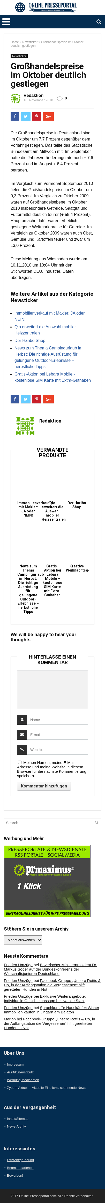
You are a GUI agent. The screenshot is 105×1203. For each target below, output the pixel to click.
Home (15, 42)
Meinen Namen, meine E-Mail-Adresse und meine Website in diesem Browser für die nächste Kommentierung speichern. (51, 769)
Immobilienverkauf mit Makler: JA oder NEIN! (28, 509)
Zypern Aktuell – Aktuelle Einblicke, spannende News (46, 1088)
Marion (10, 1019)
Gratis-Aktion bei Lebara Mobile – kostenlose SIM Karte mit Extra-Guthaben (52, 580)
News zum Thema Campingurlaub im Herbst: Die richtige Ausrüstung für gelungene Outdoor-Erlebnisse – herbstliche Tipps (28, 589)
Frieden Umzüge (18, 965)
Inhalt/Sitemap (17, 1119)
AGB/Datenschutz (20, 1072)
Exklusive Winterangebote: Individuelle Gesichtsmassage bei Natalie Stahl (45, 998)
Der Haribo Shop (29, 340)
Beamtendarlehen (20, 1168)
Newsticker (30, 42)
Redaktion (33, 95)
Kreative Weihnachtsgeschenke (77, 568)
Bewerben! (15, 1175)
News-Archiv (16, 1126)
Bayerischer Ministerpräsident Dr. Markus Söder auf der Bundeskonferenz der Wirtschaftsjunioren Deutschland (50, 969)
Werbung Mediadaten (23, 1080)
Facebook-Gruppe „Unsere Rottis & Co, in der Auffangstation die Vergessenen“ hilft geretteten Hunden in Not (52, 984)
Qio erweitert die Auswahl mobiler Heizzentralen (52, 511)
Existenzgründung (20, 1160)
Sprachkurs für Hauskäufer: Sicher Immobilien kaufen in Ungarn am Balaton (51, 1009)
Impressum (15, 1064)
